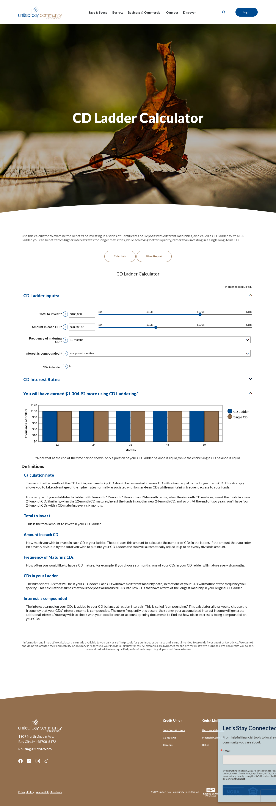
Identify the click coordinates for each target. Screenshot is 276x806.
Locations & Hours (174, 730)
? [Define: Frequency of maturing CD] (65, 340)
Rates (205, 745)
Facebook (20, 761)
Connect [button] (172, 12)
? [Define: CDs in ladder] (65, 366)
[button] (138, 295)
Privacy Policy (26, 792)
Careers (167, 745)
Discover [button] (189, 12)
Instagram (38, 761)
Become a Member (213, 730)
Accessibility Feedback (49, 792)
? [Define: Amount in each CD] (65, 327)
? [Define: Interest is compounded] (65, 353)
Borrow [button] (117, 12)
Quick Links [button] (211, 720)
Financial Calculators (214, 737)
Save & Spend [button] (98, 12)
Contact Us (169, 737)
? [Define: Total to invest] (65, 314)
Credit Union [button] (172, 720)
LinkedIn (29, 761)
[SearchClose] (224, 12)
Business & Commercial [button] (144, 12)
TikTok (46, 761)
